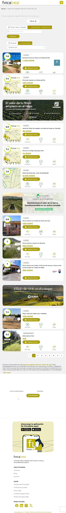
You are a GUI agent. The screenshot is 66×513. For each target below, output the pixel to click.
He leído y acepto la (33, 397)
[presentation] (4, 62)
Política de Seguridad (21, 495)
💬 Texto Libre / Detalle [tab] (17, 27)
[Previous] (30, 355)
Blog (15, 472)
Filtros (33, 21)
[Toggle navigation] (61, 2)
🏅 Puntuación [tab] (25, 42)
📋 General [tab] (12, 42)
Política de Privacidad (40, 397)
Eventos (16, 475)
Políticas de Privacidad (21, 483)
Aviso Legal (17, 489)
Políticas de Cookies (20, 486)
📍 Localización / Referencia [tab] (40, 27)
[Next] (61, 355)
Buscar (13, 36)
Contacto (17, 469)
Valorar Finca (30, 67)
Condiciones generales (21, 492)
